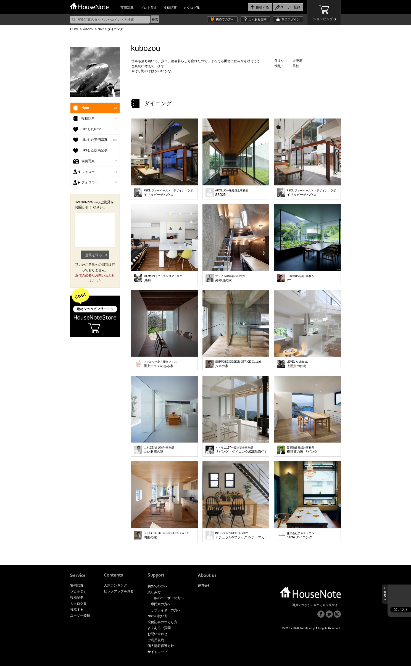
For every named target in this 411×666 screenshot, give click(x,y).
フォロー (99, 172)
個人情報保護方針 (160, 646)
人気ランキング (115, 585)
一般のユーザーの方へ (167, 598)
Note (101, 29)
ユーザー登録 (80, 615)
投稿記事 (170, 8)
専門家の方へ (161, 604)
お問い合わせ (157, 634)
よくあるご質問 (159, 628)
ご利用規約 (155, 640)
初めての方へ (225, 19)
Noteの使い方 (157, 616)
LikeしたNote (99, 129)
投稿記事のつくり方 (162, 622)
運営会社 (204, 586)
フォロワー (99, 183)
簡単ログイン (290, 19)
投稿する (76, 610)
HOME (74, 29)
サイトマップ (157, 652)
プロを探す (148, 8)
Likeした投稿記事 (94, 150)
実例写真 (127, 8)
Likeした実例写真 (99, 140)
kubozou (88, 29)
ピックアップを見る (119, 591)
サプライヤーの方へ (166, 610)
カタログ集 (191, 8)
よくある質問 (257, 19)
